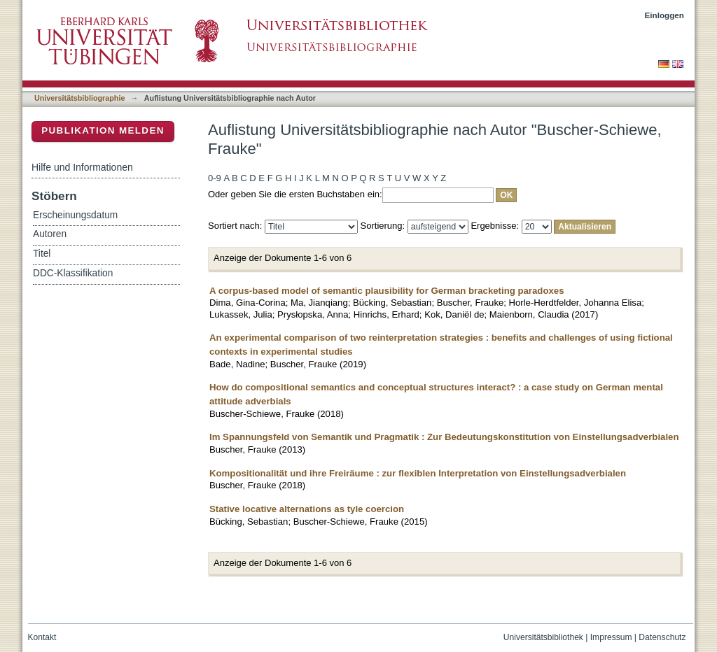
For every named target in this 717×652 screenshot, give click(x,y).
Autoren (50, 234)
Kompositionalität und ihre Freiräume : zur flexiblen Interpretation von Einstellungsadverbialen (417, 473)
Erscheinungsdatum (75, 215)
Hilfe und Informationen (82, 167)
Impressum (611, 637)
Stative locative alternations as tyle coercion (306, 509)
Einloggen (665, 15)
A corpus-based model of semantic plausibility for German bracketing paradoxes (386, 290)
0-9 (214, 178)
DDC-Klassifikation (73, 273)
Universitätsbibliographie (79, 98)
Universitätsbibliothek (543, 637)
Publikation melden (103, 130)
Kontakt (42, 637)
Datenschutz (662, 637)
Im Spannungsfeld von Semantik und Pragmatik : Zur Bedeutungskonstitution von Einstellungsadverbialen (444, 437)
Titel (41, 253)
